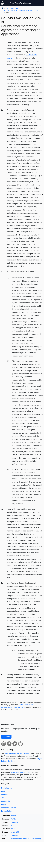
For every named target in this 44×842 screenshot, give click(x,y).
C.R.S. (13, 819)
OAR (13, 832)
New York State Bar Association (17, 753)
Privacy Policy (6, 811)
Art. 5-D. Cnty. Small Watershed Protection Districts (21, 10)
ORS (17, 832)
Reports (4, 804)
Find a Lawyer (6, 788)
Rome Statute (16, 839)
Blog (3, 791)
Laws (7, 8)
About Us (4, 794)
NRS (12, 825)
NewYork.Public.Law (20, 3)
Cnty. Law (14, 8)
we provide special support (21, 772)
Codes (13, 815)
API (2, 798)
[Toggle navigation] (40, 3)
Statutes (14, 822)
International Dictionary (32, 839)
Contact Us (5, 801)
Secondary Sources (8, 808)
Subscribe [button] (6, 737)
